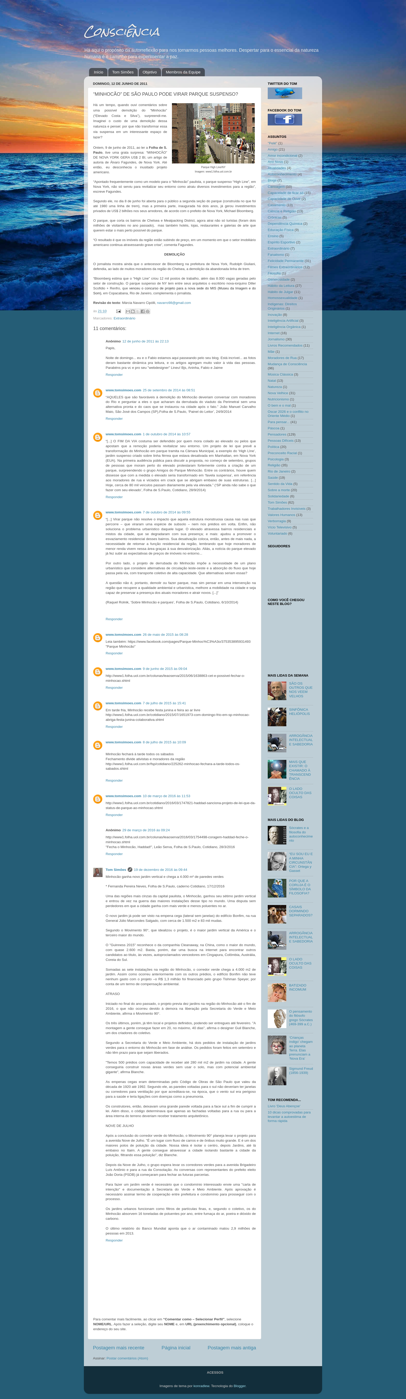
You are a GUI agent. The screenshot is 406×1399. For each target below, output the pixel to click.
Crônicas (274, 217)
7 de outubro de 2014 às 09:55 (167, 512)
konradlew (201, 1386)
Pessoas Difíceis (281, 441)
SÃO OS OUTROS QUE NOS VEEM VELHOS (301, 690)
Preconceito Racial (282, 453)
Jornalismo (276, 339)
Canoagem (276, 187)
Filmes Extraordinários (285, 267)
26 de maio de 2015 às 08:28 (165, 635)
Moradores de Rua (282, 358)
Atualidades (277, 168)
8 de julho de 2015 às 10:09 (164, 742)
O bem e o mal (279, 405)
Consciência (122, 31)
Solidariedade (278, 496)
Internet (274, 333)
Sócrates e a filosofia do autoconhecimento (301, 834)
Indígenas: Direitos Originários (282, 306)
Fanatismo (276, 255)
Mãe (271, 352)
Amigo (273, 149)
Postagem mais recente (118, 1347)
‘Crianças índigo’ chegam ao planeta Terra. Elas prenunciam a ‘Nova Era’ (301, 1048)
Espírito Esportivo (281, 242)
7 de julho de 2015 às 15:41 (164, 703)
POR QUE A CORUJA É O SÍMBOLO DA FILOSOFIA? (299, 887)
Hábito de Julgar (280, 292)
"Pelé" (272, 143)
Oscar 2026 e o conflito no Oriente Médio (288, 414)
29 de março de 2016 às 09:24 (146, 830)
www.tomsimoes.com (123, 390)
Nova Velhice (278, 393)
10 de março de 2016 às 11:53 (166, 796)
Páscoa (273, 428)
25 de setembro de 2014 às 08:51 (169, 390)
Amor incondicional (282, 156)
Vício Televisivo (280, 527)
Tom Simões (123, 72)
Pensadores (277, 434)
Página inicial (176, 1347)
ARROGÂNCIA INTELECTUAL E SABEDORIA (301, 740)
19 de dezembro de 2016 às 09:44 (160, 870)
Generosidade (279, 279)
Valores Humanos (281, 515)
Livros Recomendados (285, 345)
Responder (114, 375)
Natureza (275, 387)
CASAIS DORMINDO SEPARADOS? (301, 911)
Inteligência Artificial (283, 321)
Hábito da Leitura (281, 286)
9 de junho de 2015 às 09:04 (165, 669)
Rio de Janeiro (279, 471)
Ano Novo (275, 162)
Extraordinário (124, 318)
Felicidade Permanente (286, 261)
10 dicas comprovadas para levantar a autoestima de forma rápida (289, 1116)
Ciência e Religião (282, 211)
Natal (272, 381)
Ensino (273, 236)
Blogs (272, 180)
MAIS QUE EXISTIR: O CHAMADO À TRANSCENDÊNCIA (300, 770)
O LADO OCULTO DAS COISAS (300, 793)
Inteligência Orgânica (284, 327)
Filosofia (274, 273)
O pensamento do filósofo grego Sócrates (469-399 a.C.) (301, 1017)
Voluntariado (277, 533)
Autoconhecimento (282, 174)
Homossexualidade (283, 298)
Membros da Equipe (183, 72)
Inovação (275, 315)
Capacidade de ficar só (285, 193)
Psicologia (276, 459)
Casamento (277, 205)
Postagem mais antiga (232, 1347)
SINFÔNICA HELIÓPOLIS (299, 712)
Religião (274, 465)
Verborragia (277, 521)
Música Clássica (280, 374)
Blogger (239, 1386)
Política (273, 447)
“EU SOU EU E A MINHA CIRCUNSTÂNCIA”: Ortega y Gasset (301, 862)
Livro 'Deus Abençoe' (284, 1106)
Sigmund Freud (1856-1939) (301, 1071)
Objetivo (150, 72)
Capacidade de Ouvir (284, 199)
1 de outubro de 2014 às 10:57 (167, 434)
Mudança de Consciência (287, 364)
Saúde (273, 478)
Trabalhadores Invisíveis (287, 509)
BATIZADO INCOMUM (297, 987)
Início (98, 72)
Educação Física (281, 230)
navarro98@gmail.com (174, 303)
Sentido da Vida (280, 484)
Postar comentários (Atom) (127, 1358)
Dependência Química (285, 224)
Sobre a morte (279, 490)
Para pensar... (278, 422)
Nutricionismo (278, 399)
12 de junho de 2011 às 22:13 (145, 341)
